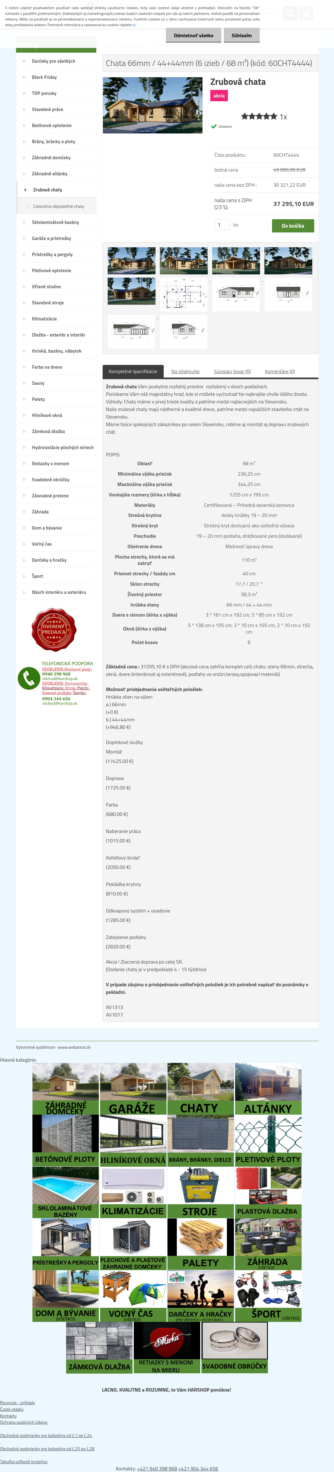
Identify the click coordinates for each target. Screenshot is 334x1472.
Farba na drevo (47, 367)
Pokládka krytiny (123, 884)
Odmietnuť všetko (193, 35)
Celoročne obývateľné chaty (58, 206)
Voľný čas (42, 544)
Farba (112, 804)
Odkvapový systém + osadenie (138, 910)
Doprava (115, 778)
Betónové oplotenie (52, 125)
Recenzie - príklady (17, 1402)
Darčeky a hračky (49, 560)
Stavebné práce (47, 109)
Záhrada (40, 511)
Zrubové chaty (47, 189)
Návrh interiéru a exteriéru (59, 592)
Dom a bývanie (47, 527)
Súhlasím (242, 35)
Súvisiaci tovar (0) (232, 371)
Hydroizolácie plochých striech (63, 447)
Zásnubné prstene (50, 495)
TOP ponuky (44, 93)
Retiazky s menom (51, 463)
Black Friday (44, 77)
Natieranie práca (123, 831)
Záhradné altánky (50, 173)
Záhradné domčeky (51, 157)
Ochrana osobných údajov (24, 1422)
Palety (38, 399)
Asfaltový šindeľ (123, 857)
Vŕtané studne (46, 286)
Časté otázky (12, 1409)
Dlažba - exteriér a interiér (58, 334)
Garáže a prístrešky (51, 238)
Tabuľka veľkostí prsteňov (24, 1461)
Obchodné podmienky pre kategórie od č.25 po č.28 (47, 1448)
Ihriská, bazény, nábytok (57, 351)
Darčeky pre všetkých (54, 61)
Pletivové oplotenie (51, 270)
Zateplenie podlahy (126, 937)
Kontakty (8, 1415)
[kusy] (222, 224)
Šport (37, 576)
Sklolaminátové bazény (55, 222)
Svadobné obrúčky (51, 479)
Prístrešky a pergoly (52, 254)
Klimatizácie (44, 318)
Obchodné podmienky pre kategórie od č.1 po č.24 (46, 1435)
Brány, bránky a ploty (53, 141)
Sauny (38, 383)
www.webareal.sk (74, 1047)
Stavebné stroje (48, 302)
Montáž (114, 751)
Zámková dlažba (48, 431)
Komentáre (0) (280, 371)
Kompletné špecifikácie (133, 371)
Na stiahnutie (186, 371)
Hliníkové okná (47, 415)
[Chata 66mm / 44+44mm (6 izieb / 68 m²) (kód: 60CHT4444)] (153, 80)
